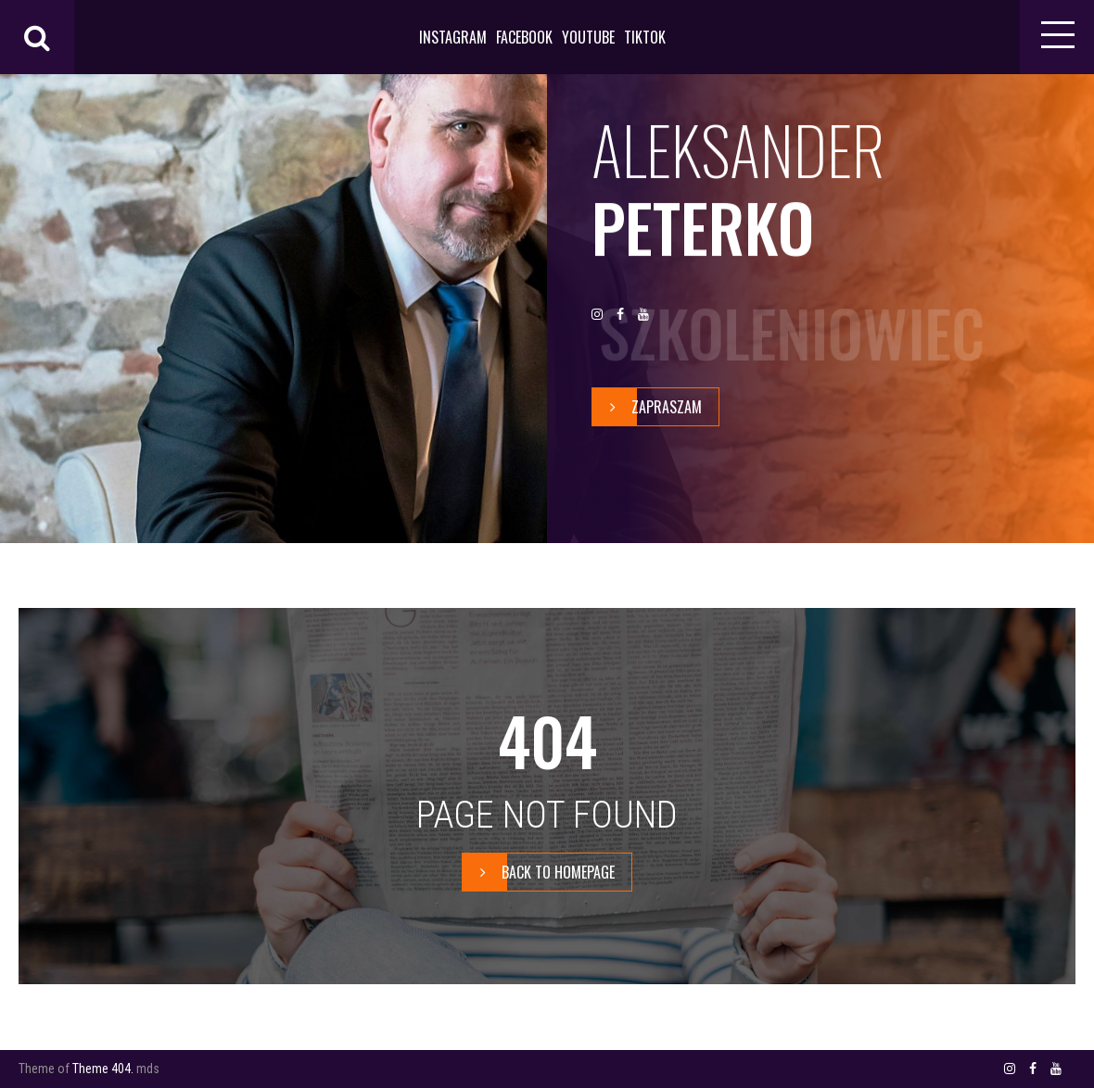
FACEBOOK (524, 37)
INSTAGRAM (453, 37)
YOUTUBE (588, 37)
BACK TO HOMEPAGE (539, 872)
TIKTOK (645, 37)
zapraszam (647, 406)
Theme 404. (103, 1068)
